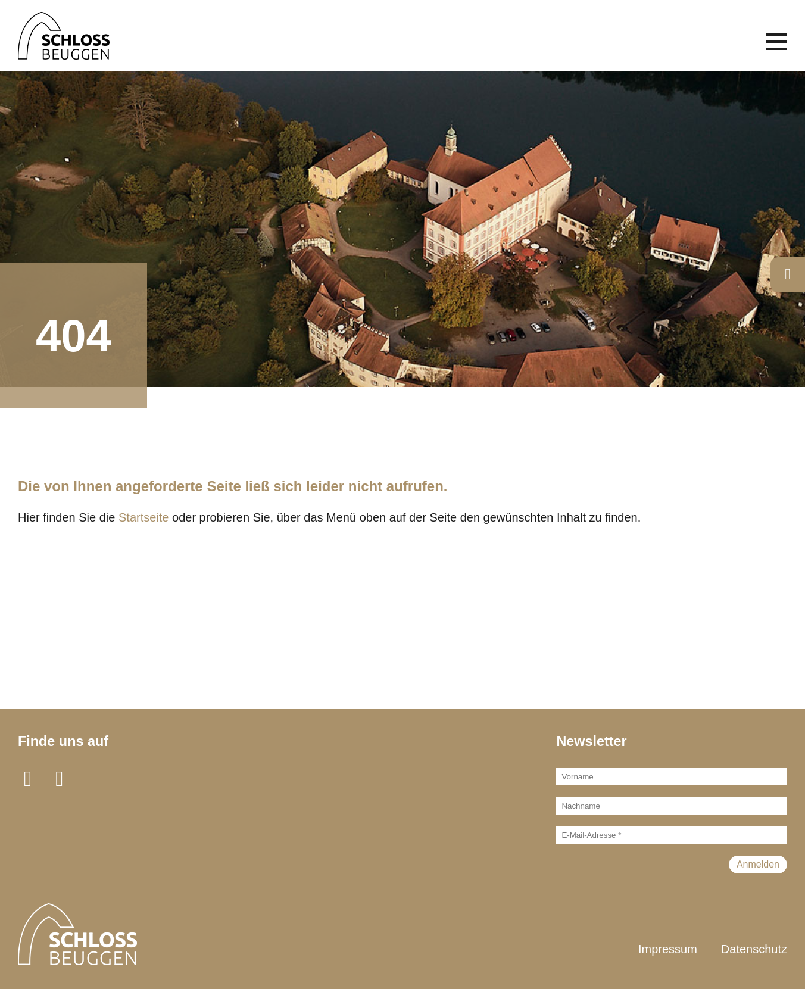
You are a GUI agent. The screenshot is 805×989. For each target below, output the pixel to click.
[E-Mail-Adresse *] (671, 835)
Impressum (667, 949)
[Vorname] (671, 776)
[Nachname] (671, 806)
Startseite (143, 517)
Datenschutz (754, 949)
